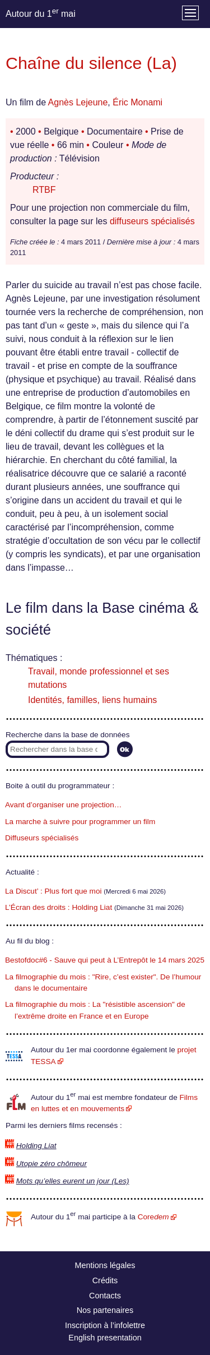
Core (153, 1217)
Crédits (105, 1280)
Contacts (105, 1295)
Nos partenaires (105, 1310)
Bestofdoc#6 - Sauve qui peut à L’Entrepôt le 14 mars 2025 (104, 960)
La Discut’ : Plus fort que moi (53, 891)
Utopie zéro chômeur (51, 1163)
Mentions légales (105, 1265)
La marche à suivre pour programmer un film (80, 821)
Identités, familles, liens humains (92, 700)
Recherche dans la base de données (67, 734)
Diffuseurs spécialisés (41, 838)
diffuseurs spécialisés (152, 221)
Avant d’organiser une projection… (63, 805)
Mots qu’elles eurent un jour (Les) (72, 1181)
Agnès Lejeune (78, 102)
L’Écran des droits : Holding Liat (58, 907)
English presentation (104, 1337)
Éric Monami (137, 102)
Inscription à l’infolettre (105, 1325)
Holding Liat (36, 1145)
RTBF (43, 190)
